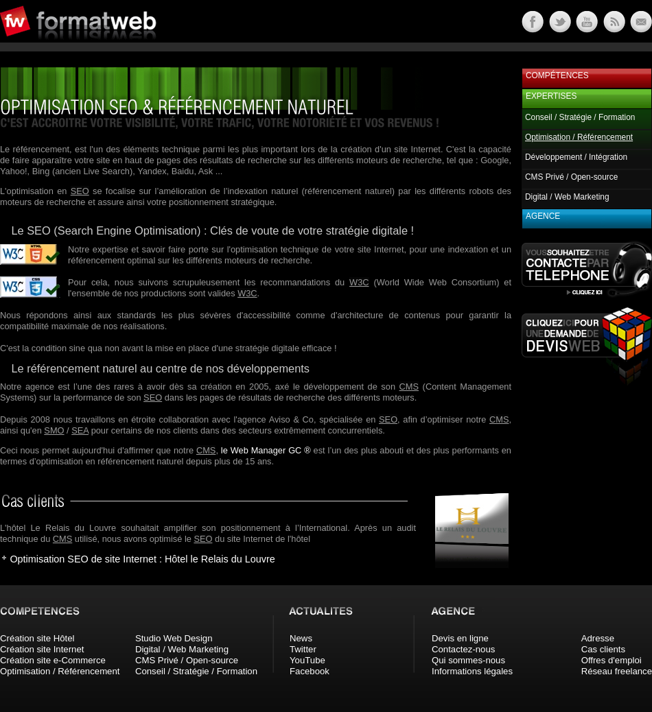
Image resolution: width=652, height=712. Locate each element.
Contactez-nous (463, 649)
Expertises (551, 96)
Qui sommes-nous (468, 660)
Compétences (557, 75)
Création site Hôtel (37, 638)
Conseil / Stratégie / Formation (580, 117)
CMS (409, 386)
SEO (80, 191)
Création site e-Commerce (53, 660)
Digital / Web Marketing (567, 197)
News (301, 638)
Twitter (303, 649)
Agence (543, 216)
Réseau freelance (616, 671)
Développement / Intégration (576, 157)
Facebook (309, 671)
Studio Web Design (174, 638)
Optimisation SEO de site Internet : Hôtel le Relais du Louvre (142, 559)
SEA (80, 430)
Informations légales (472, 671)
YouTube (307, 660)
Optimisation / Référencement (59, 671)
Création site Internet (42, 649)
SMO (54, 430)
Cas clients (603, 649)
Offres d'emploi (611, 660)
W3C (359, 282)
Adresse (597, 638)
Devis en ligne (460, 638)
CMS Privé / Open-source (571, 177)
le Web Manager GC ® (266, 450)
